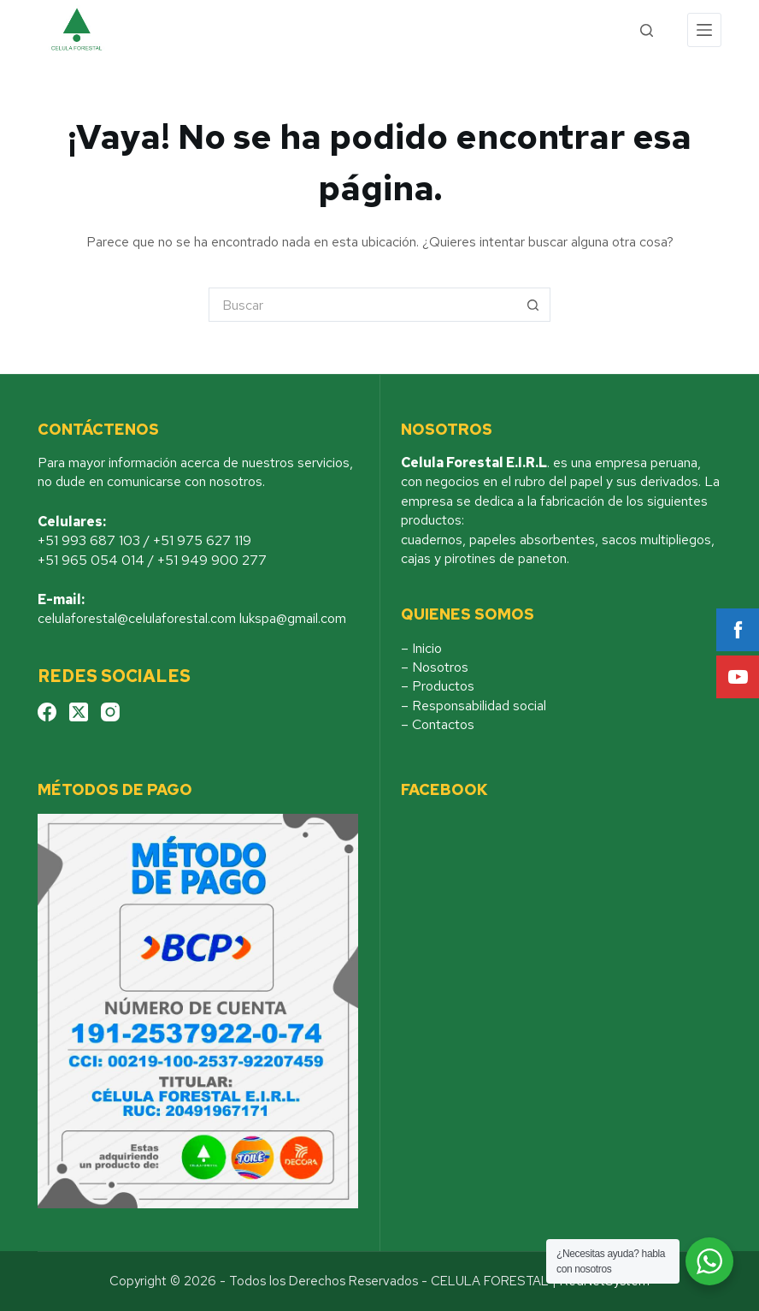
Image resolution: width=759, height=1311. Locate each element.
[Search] (646, 30)
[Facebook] (47, 712)
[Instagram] (110, 712)
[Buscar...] (362, 305)
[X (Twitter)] (78, 712)
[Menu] (704, 30)
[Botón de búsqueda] (533, 305)
